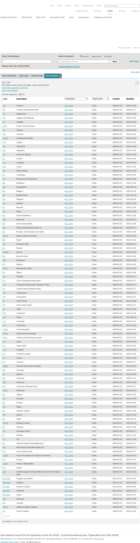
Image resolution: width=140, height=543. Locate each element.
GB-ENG (6, 483)
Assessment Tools (57, 17)
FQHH (5, 455)
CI (4, 301)
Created (116, 99)
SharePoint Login (88, 5)
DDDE (5, 366)
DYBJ (5, 390)
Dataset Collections (9, 17)
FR (4, 460)
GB (4, 472)
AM (4, 134)
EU (4, 431)
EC (4, 399)
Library (76, 5)
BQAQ (5, 236)
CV (4, 346)
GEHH (5, 507)
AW (4, 167)
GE (4, 503)
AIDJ (5, 126)
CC (4, 281)
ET (4, 427)
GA (4, 468)
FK (4, 443)
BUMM (6, 252)
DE (4, 370)
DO (4, 386)
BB (4, 183)
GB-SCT (6, 491)
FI (3, 435)
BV (4, 256)
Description (21, 99)
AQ (4, 146)
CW (4, 350)
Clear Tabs (135, 72)
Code (5, 99)
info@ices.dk (99, 539)
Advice (122, 11)
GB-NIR (6, 487)
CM (4, 313)
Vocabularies (83, 17)
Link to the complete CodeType (15, 88)
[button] (26, 61)
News (52, 5)
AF (4, 114)
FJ (4, 439)
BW (4, 260)
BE (4, 191)
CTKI (5, 338)
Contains (85, 56)
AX (4, 171)
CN (4, 317)
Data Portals (27, 17)
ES (4, 419)
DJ (4, 374)
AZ (4, 175)
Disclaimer (4, 542)
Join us (135, 11)
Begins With (96, 56)
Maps (71, 17)
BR (4, 240)
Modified (130, 99)
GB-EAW (6, 478)
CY (4, 358)
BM (4, 220)
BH (4, 203)
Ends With (108, 56)
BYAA (5, 268)
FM (4, 447)
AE (4, 110)
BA (4, 179)
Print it (120, 48)
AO (4, 142)
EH (4, 411)
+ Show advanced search (69, 66)
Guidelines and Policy (103, 17)
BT (4, 248)
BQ (4, 232)
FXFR (5, 464)
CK (4, 305)
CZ (4, 362)
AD (4, 106)
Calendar (68, 5)
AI (4, 122)
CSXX (5, 333)
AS (4, 154)
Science (98, 11)
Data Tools (40, 17)
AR (4, 150)
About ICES (82, 11)
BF (4, 195)
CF (4, 289)
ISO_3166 (69, 106)
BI (4, 207)
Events (59, 5)
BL (4, 215)
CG (4, 293)
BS (4, 244)
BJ (4, 211)
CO (4, 321)
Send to (128, 48)
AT (4, 159)
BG (4, 199)
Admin (99, 5)
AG (4, 118)
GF (4, 511)
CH (4, 297)
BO (4, 228)
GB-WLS (6, 495)
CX (4, 354)
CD (4, 285)
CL (4, 309)
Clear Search (134, 61)
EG (4, 407)
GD (4, 499)
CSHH (5, 329)
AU (4, 163)
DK (4, 378)
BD (4, 187)
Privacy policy (14, 542)
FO (4, 451)
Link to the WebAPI (10, 90)
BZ (4, 272)
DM (4, 382)
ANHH (5, 138)
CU (4, 342)
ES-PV (5, 423)
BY (4, 264)
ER (4, 415)
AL (4, 130)
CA (4, 276)
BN (4, 224)
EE (4, 403)
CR (4, 325)
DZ (4, 394)
